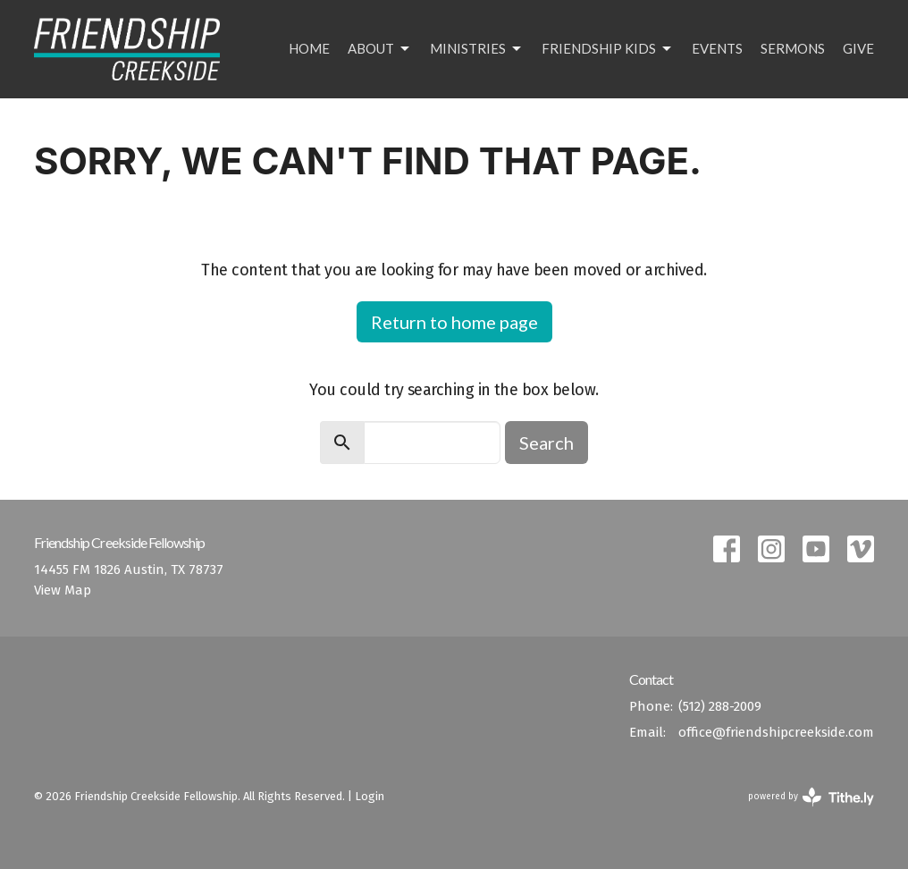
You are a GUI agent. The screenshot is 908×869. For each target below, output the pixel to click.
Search (546, 442)
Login (369, 796)
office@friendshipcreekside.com (776, 732)
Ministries (477, 49)
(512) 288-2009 (719, 706)
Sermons (793, 48)
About (380, 49)
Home (309, 48)
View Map (62, 590)
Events (717, 48)
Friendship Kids (608, 49)
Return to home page (454, 322)
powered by (811, 797)
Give (858, 48)
